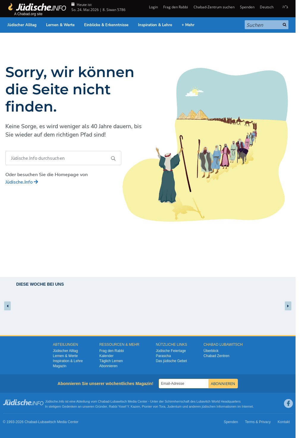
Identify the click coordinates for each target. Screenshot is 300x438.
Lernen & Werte (60, 25)
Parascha (163, 356)
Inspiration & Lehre (155, 25)
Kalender (106, 356)
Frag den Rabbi (175, 7)
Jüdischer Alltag (22, 25)
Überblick (211, 351)
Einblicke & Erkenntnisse (106, 25)
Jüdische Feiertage (171, 351)
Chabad (103, 401)
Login (153, 7)
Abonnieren (108, 366)
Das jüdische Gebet (171, 361)
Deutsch (267, 7)
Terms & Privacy (258, 422)
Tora (162, 406)
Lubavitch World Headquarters (219, 401)
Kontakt (284, 422)
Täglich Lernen (111, 361)
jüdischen (209, 406)
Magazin (59, 366)
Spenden (247, 7)
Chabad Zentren (217, 356)
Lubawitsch (119, 401)
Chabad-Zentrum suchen (214, 7)
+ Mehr (188, 25)
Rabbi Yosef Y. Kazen (124, 406)
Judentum (174, 406)
